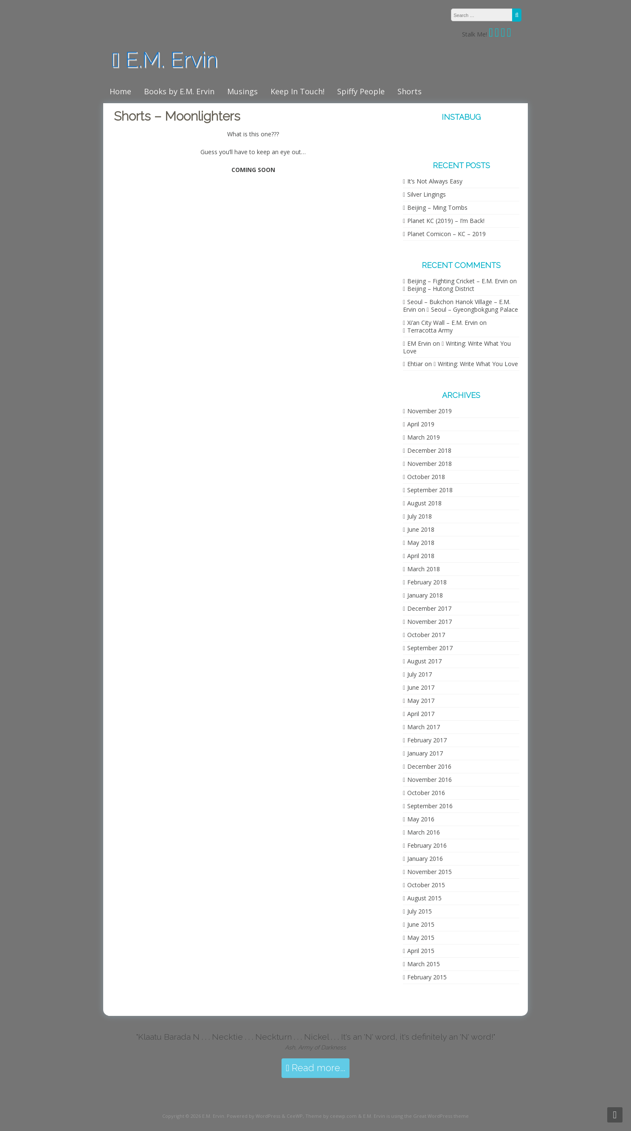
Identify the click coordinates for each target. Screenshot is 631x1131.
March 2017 (423, 727)
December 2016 (429, 766)
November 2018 (429, 464)
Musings (242, 91)
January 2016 (425, 859)
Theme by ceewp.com (331, 1116)
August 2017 (424, 661)
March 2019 (423, 437)
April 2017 (420, 714)
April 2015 (420, 951)
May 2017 (420, 701)
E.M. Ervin (165, 59)
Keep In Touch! (297, 91)
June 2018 (420, 529)
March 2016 (423, 832)
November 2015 (429, 872)
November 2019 (429, 411)
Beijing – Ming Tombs (437, 207)
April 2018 (420, 556)
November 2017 (429, 622)
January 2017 (425, 753)
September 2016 (430, 806)
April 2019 (420, 424)
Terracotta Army (430, 330)
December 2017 (429, 608)
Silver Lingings (426, 194)
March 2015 (423, 964)
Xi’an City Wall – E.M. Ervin (442, 323)
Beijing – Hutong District (440, 289)
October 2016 (426, 793)
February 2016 (427, 845)
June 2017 (420, 687)
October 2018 (426, 477)
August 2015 (424, 898)
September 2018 (430, 490)
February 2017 (427, 740)
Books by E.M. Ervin (179, 91)
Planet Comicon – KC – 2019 (446, 234)
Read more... (315, 1068)
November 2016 (429, 780)
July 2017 (419, 674)
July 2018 (419, 516)
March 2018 (423, 569)
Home (120, 91)
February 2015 (427, 977)
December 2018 (429, 450)
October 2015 (426, 885)
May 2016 (420, 819)
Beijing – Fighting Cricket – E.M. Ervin (457, 281)
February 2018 (427, 582)
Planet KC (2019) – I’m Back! (446, 221)
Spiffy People (361, 91)
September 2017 (430, 648)
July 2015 (419, 911)
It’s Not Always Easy (434, 181)
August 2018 (424, 503)
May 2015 (420, 938)
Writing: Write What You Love (457, 347)
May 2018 (420, 543)
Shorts (409, 91)
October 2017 (426, 635)
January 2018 (425, 595)
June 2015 (420, 924)
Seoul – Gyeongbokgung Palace (474, 309)
